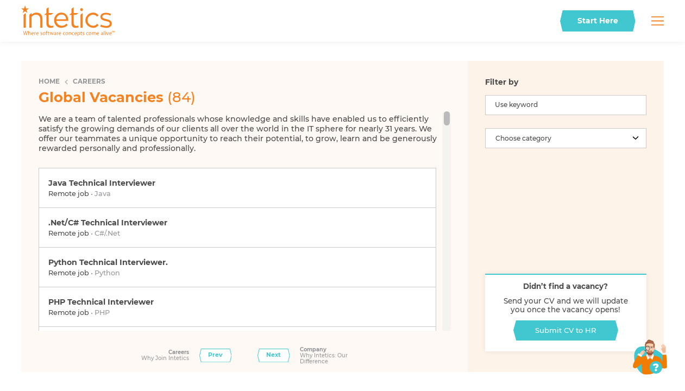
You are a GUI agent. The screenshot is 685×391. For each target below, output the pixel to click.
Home (49, 81)
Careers (89, 81)
